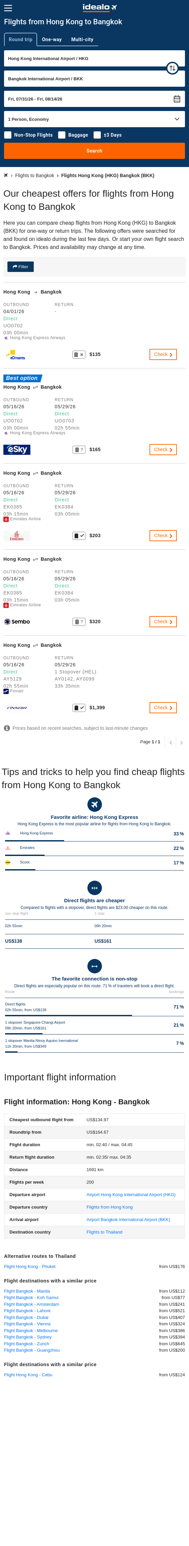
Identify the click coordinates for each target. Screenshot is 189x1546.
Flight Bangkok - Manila (27, 1291)
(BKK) (128, 1219)
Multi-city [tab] (82, 39)
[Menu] (8, 8)
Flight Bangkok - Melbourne (31, 1330)
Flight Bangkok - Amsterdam (31, 1304)
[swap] (172, 68)
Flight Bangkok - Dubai (26, 1317)
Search (95, 151)
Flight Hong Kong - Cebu (28, 1374)
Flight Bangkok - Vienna (27, 1323)
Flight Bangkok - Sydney (28, 1337)
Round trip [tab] (20, 39)
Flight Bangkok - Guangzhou (32, 1350)
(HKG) (131, 1194)
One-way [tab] (52, 39)
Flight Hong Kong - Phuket (29, 1266)
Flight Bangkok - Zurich (26, 1343)
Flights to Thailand (105, 1232)
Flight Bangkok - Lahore (27, 1310)
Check (164, 354)
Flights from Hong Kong (110, 1207)
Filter (22, 266)
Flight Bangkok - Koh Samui (31, 1297)
